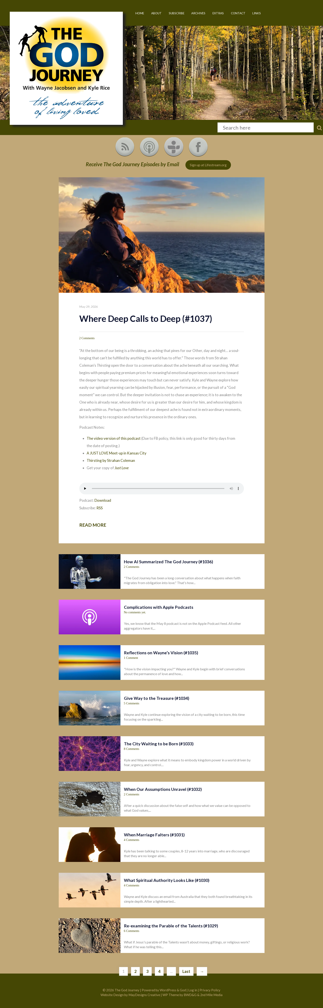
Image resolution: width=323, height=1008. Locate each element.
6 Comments (131, 931)
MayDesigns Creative (144, 995)
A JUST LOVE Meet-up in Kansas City (116, 453)
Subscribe (176, 13)
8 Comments (131, 749)
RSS (99, 508)
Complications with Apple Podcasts (158, 607)
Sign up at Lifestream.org (208, 165)
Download (102, 500)
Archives (198, 13)
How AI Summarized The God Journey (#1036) (168, 561)
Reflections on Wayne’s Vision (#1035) (161, 652)
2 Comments (87, 338)
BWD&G (190, 995)
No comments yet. (135, 612)
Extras (218, 13)
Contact (238, 13)
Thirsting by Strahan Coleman (111, 460)
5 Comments (131, 703)
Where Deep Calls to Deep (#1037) (145, 318)
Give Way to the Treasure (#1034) (156, 698)
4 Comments (131, 840)
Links (256, 13)
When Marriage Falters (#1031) (154, 834)
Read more (92, 525)
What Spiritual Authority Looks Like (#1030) (166, 880)
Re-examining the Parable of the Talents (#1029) (171, 925)
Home (139, 13)
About (156, 13)
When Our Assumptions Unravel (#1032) (163, 789)
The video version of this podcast (114, 438)
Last (186, 971)
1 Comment (131, 658)
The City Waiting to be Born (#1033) (159, 743)
